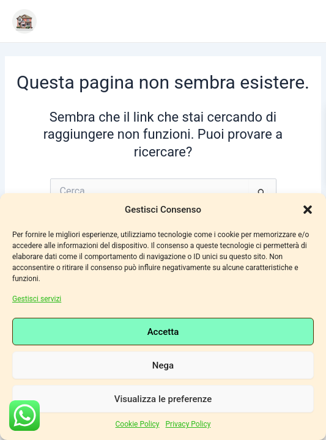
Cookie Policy (138, 424)
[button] (308, 210)
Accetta (163, 331)
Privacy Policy (188, 424)
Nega (163, 365)
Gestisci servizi (36, 299)
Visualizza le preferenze (163, 399)
